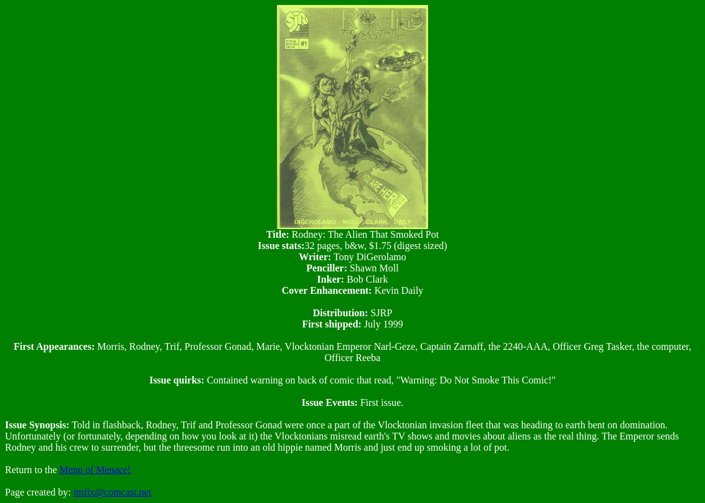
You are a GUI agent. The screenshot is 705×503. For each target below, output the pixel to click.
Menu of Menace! (95, 469)
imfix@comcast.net (112, 492)
